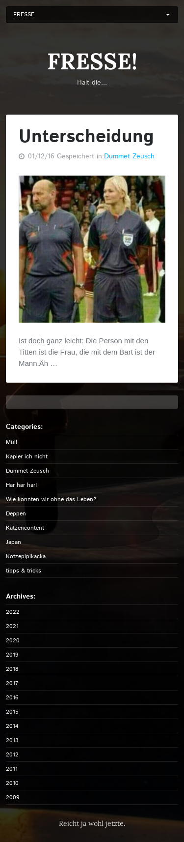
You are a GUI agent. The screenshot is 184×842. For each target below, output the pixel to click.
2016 (12, 697)
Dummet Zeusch (129, 156)
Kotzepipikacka (26, 556)
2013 (12, 740)
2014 (12, 726)
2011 (12, 769)
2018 (12, 669)
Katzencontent (25, 528)
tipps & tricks (23, 571)
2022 (13, 612)
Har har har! (21, 485)
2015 (12, 712)
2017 (12, 683)
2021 (12, 626)
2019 (12, 655)
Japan (13, 542)
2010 (12, 783)
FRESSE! (92, 61)
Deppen (16, 514)
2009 (13, 797)
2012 (12, 755)
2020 (13, 640)
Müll (11, 442)
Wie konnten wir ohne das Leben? (51, 499)
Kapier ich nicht (27, 456)
